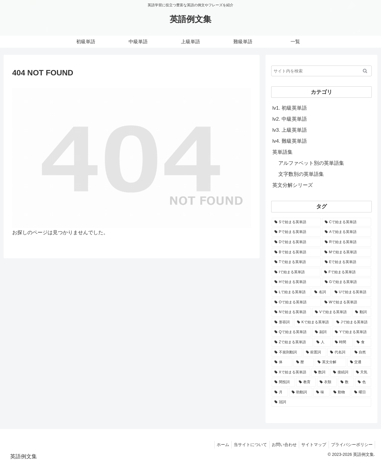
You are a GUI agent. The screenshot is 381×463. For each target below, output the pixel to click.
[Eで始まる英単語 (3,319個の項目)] (346, 262)
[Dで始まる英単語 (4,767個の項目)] (296, 242)
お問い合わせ (280, 444)
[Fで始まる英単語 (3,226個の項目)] (346, 272)
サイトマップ (311, 444)
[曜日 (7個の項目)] (361, 392)
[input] (321, 71)
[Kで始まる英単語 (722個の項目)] (313, 322)
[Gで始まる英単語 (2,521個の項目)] (346, 282)
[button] (365, 71)
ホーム (215, 444)
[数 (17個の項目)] (346, 382)
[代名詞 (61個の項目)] (339, 352)
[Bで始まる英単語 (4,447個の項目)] (296, 252)
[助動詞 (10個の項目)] (300, 392)
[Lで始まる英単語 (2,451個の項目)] (291, 292)
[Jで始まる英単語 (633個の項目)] (352, 322)
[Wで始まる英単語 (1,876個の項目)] (346, 302)
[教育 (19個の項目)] (306, 382)
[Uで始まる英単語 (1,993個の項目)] (351, 292)
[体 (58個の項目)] (282, 362)
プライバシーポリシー (351, 444)
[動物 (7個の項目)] (340, 392)
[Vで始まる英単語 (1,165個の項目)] (331, 312)
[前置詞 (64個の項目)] (315, 352)
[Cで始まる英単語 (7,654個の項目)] (346, 222)
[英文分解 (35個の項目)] (330, 362)
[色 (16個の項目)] (363, 382)
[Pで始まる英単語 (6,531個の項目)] (296, 232)
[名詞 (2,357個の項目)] (321, 292)
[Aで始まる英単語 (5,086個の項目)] (346, 232)
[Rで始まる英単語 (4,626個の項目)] (346, 242)
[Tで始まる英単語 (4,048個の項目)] (296, 262)
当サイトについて (244, 444)
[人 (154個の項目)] (322, 342)
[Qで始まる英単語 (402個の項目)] (291, 332)
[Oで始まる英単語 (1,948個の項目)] (296, 302)
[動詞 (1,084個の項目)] (361, 312)
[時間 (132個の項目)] (342, 342)
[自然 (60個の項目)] (361, 352)
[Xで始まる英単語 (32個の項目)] (291, 372)
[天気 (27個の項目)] (362, 372)
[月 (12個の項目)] (280, 392)
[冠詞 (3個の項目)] (321, 402)
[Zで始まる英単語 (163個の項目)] (292, 342)
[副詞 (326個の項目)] (321, 332)
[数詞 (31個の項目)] (320, 372)
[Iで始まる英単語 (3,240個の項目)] (296, 272)
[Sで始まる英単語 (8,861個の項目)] (296, 222)
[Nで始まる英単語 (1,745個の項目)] (291, 312)
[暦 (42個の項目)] (303, 362)
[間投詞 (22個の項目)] (283, 382)
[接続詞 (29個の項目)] (341, 372)
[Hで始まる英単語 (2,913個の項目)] (296, 282)
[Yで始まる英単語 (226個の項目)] (351, 332)
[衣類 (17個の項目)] (327, 382)
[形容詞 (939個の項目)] (282, 322)
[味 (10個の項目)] (321, 392)
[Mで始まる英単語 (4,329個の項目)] (346, 252)
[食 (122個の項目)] (362, 342)
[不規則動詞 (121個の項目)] (287, 352)
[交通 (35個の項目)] (359, 362)
